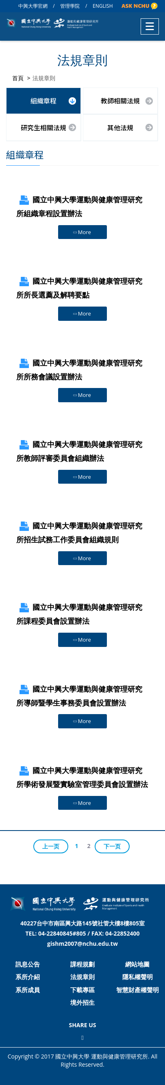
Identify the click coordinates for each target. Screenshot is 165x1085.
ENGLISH (103, 5)
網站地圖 (137, 964)
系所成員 (27, 990)
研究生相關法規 (43, 127)
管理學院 (70, 5)
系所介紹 (27, 977)
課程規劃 (82, 964)
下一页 (112, 846)
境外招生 (82, 1002)
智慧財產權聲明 (137, 990)
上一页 (50, 846)
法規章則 (82, 977)
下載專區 (82, 990)
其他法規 (120, 127)
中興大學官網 (33, 5)
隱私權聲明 (137, 977)
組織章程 (43, 100)
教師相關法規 (120, 100)
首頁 (18, 78)
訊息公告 (27, 964)
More (81, 232)
